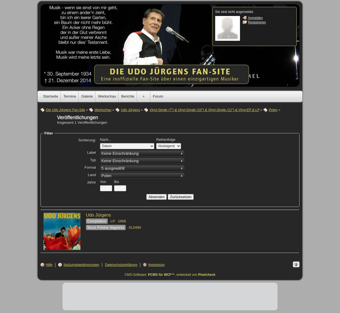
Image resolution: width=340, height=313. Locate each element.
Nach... (105, 139)
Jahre (91, 182)
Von (103, 182)
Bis (116, 182)
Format (90, 167)
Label (91, 152)
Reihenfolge (165, 139)
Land (92, 175)
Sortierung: (87, 140)
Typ (93, 160)
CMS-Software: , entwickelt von (170, 275)
